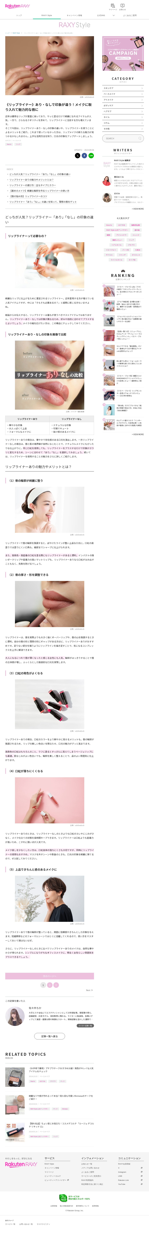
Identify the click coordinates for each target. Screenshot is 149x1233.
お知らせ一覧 (86, 1164)
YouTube (121, 1184)
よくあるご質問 (130, 15)
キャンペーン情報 (74, 15)
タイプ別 (132, 260)
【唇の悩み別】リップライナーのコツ (28, 196)
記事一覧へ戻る (49, 1036)
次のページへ (49, 976)
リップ (18, 144)
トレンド (136, 235)
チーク (62, 1081)
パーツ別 (125, 250)
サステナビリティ (43, 1224)
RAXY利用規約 (87, 1180)
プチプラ (53, 1081)
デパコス (109, 255)
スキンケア (108, 88)
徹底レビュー (117, 240)
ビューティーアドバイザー (55, 1180)
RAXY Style (47, 15)
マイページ (49, 1172)
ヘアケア (107, 111)
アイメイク (108, 99)
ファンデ (122, 255)
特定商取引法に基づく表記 (92, 1184)
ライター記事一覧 (85, 1025)
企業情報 (53, 1206)
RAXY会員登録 (124, 1164)
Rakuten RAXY (17, 6)
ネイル (106, 117)
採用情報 (95, 1206)
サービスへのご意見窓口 (91, 1176)
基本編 (137, 230)
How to (9, 144)
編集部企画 (135, 225)
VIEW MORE (138, 208)
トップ (19, 15)
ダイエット (136, 255)
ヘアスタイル (117, 245)
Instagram (122, 1172)
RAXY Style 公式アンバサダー (39, 1109)
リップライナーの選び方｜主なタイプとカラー (32, 185)
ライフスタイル (116, 260)
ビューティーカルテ (53, 1176)
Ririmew (65, 1109)
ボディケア (108, 105)
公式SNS (101, 15)
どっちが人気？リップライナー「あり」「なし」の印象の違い (39, 174)
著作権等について (82, 1206)
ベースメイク (17, 140)
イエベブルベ (111, 250)
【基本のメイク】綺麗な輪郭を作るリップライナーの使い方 (39, 190)
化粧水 (137, 250)
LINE (120, 1176)
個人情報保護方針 (66, 1206)
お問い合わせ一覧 (26, 1224)
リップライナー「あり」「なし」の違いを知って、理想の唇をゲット (43, 201)
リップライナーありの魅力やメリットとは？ (31, 179)
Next (89, 990)
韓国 (108, 235)
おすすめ (42, 1081)
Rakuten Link (123, 1180)
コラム (106, 122)
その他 (106, 128)
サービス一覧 (10, 1224)
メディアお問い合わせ (90, 1168)
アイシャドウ (121, 235)
